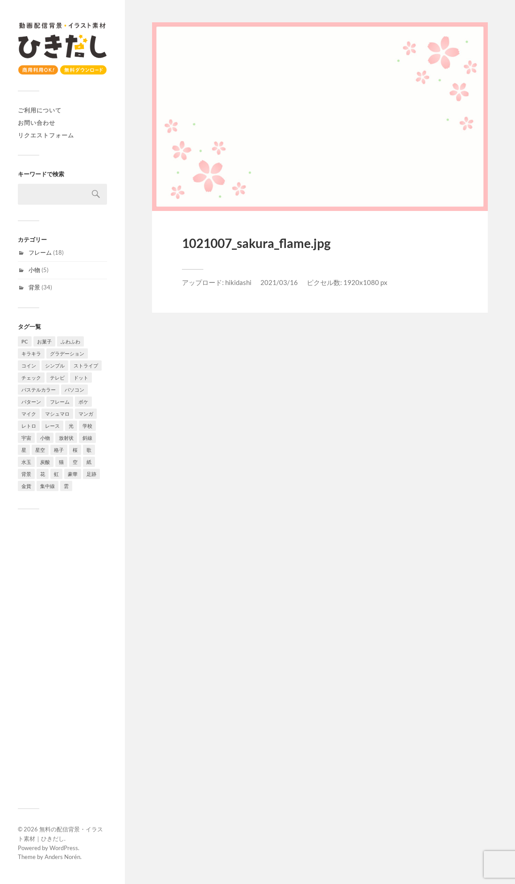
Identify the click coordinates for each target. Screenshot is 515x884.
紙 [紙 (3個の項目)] (89, 462)
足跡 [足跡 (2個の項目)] (91, 474)
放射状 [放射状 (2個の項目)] (66, 438)
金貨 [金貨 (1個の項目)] (26, 486)
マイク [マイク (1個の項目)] (28, 414)
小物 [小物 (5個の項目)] (45, 438)
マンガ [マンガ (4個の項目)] (85, 414)
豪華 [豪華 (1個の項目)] (73, 474)
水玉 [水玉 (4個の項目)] (26, 462)
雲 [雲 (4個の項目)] (66, 486)
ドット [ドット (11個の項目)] (81, 377)
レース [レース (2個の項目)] (52, 426)
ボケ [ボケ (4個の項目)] (83, 402)
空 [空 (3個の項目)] (75, 462)
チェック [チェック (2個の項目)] (31, 377)
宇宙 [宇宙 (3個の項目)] (26, 438)
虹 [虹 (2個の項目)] (56, 474)
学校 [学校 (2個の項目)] (87, 426)
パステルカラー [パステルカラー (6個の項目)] (38, 389)
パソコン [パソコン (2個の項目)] (74, 389)
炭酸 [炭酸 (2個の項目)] (45, 462)
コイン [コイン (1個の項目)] (28, 365)
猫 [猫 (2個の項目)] (61, 462)
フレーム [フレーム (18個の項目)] (60, 402)
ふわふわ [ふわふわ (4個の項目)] (70, 341)
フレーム (40, 252)
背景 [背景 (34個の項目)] (26, 474)
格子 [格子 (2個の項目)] (59, 450)
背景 (34, 287)
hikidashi (238, 282)
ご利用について (40, 110)
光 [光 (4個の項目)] (71, 426)
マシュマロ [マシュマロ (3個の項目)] (57, 414)
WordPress (63, 847)
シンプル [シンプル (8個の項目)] (55, 365)
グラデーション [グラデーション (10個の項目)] (67, 353)
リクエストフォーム (46, 135)
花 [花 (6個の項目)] (42, 474)
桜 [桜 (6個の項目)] (75, 450)
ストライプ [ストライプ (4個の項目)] (86, 365)
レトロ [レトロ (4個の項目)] (28, 426)
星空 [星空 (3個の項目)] (40, 450)
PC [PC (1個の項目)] (24, 341)
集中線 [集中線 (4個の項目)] (47, 486)
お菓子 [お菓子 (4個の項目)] (44, 341)
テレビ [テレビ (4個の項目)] (57, 377)
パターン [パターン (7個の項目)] (31, 402)
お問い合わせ (36, 122)
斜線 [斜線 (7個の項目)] (87, 438)
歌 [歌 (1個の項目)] (89, 450)
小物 (34, 269)
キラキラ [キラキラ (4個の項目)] (31, 353)
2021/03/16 (279, 282)
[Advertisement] (62, 659)
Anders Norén (62, 856)
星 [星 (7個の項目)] (23, 450)
